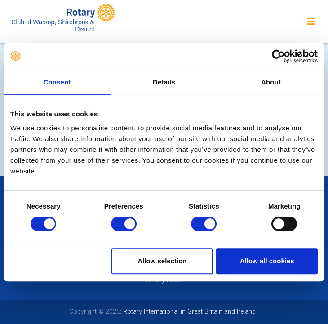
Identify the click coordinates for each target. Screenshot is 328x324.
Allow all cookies (267, 261)
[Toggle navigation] (311, 21)
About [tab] (271, 82)
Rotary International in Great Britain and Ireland (188, 311)
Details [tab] (164, 82)
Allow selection (161, 261)
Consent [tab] (57, 82)
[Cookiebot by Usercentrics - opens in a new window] (278, 56)
